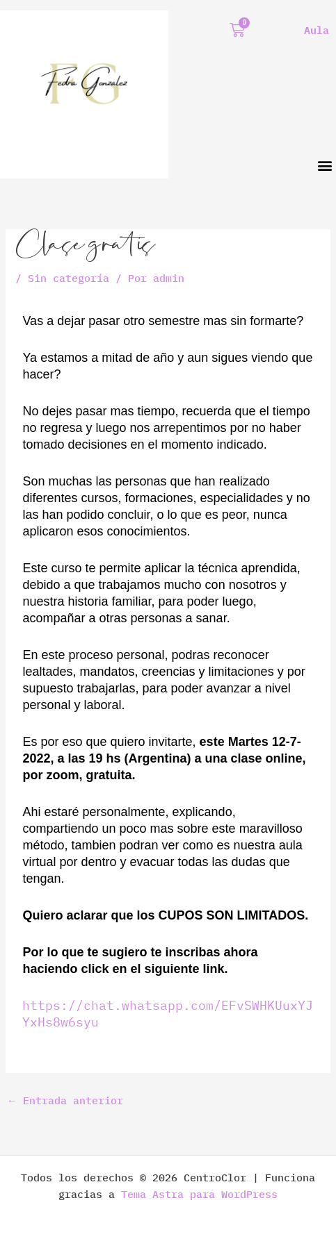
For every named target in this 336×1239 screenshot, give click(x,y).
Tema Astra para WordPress (199, 1194)
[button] (324, 165)
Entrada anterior (65, 1100)
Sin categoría (68, 278)
